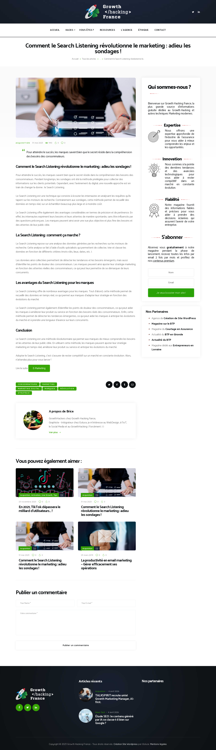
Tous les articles (89, 59)
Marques (50, 389)
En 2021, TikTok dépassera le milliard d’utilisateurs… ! (39, 509)
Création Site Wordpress (126, 744)
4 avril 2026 (114, 691)
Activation (35, 495)
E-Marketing (39, 368)
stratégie (24, 393)
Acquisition (23, 143)
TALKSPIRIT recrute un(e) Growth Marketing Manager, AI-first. (114, 699)
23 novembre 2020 (27, 501)
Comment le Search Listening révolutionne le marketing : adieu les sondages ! (105, 511)
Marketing (48, 384)
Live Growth (47, 495)
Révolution (67, 389)
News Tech (100, 712)
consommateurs (27, 384)
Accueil (75, 59)
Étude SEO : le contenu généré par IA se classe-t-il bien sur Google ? (114, 720)
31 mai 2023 (37, 143)
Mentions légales (158, 744)
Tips (55, 495)
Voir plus (53, 432)
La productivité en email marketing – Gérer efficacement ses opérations (106, 564)
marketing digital (29, 389)
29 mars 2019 (87, 555)
